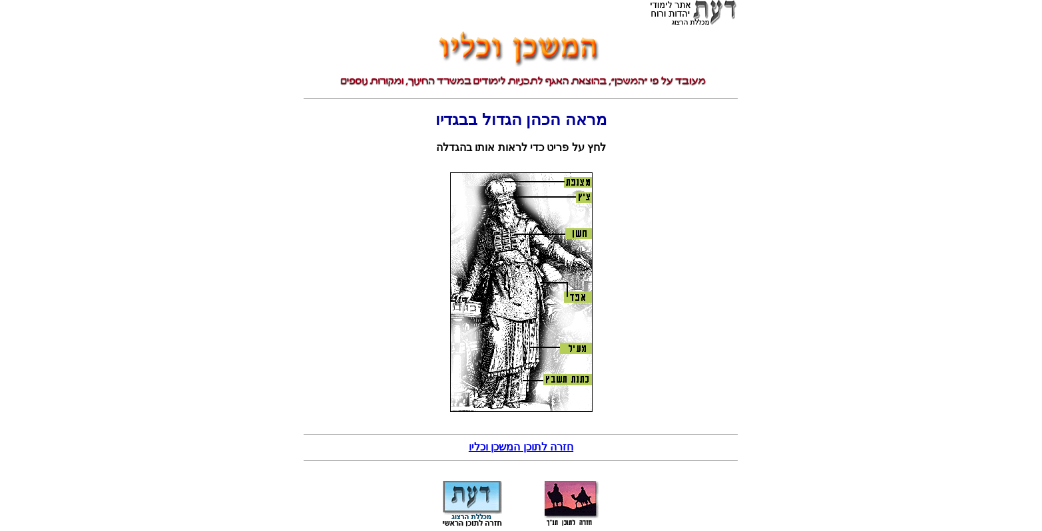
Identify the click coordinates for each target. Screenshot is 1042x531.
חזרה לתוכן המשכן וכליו (521, 446)
